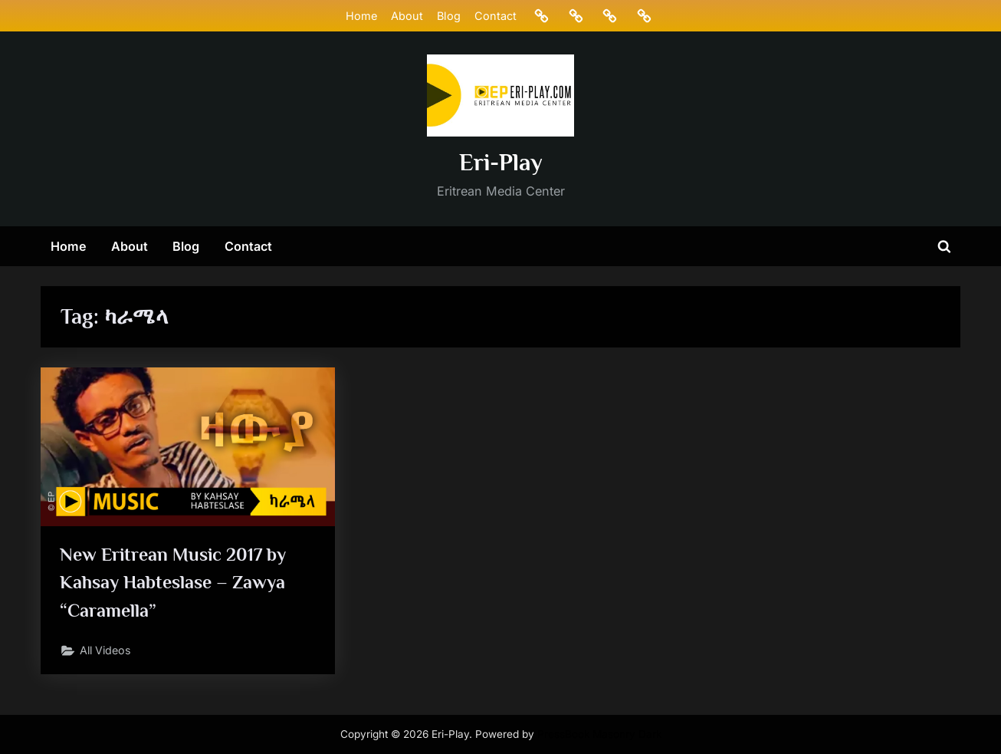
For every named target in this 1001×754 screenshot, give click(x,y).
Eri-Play (501, 162)
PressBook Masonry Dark (599, 734)
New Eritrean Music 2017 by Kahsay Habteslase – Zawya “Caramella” (178, 583)
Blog (448, 15)
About (406, 15)
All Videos (107, 653)
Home (360, 15)
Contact (495, 15)
